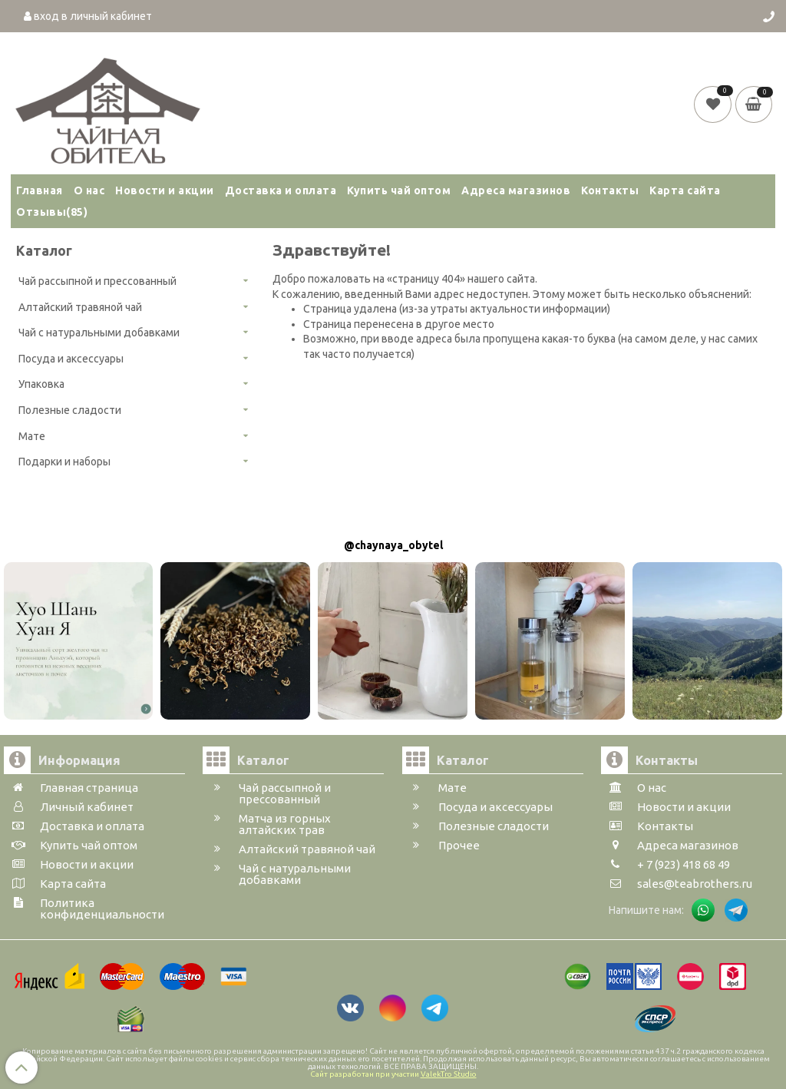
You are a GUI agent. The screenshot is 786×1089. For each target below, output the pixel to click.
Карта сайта (685, 190)
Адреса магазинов (515, 190)
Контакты (610, 190)
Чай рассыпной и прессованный (97, 281)
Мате (31, 436)
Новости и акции (164, 190)
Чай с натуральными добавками (99, 332)
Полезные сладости (69, 410)
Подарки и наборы (64, 461)
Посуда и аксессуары (71, 359)
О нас (89, 190)
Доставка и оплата (281, 190)
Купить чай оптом (399, 190)
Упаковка (41, 384)
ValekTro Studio (449, 1074)
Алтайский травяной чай (80, 307)
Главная (39, 190)
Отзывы (52, 212)
